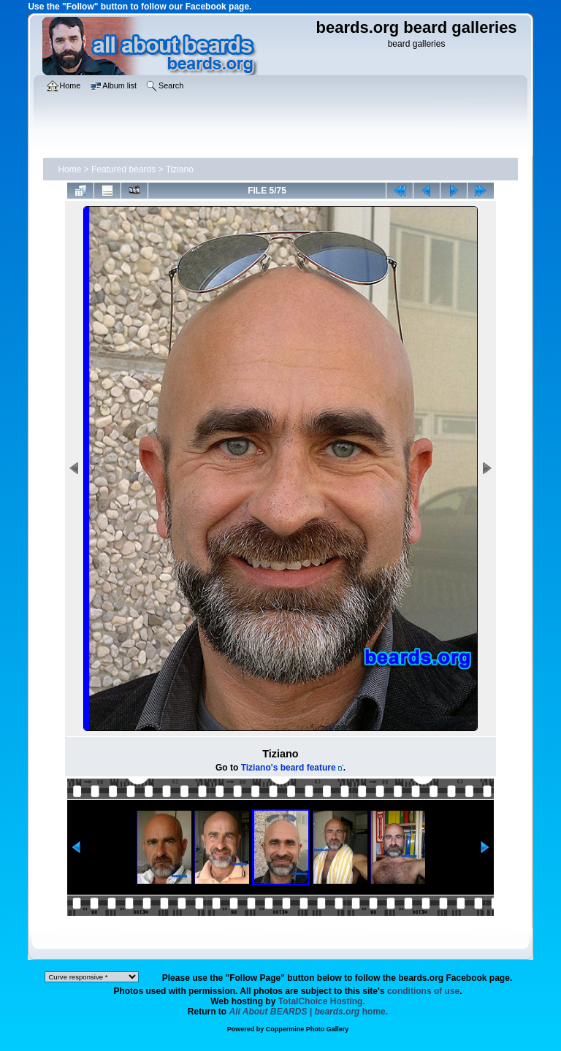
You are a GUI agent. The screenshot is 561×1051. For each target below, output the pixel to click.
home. (309, 1011)
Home (69, 169)
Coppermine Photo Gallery (307, 1029)
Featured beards (123, 169)
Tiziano (180, 169)
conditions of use (423, 991)
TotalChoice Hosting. (321, 1001)
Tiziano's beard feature (288, 768)
